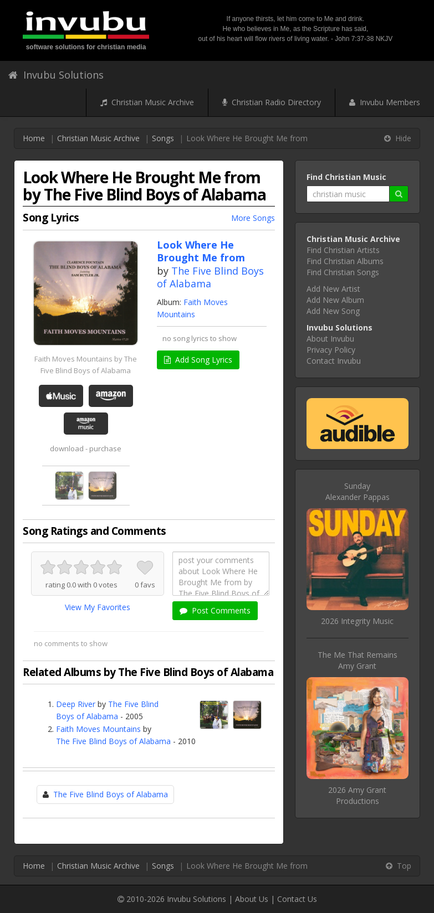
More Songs (253, 218)
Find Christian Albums (345, 261)
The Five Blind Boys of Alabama (210, 277)
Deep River (75, 704)
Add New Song (333, 311)
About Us (251, 899)
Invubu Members (384, 102)
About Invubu (330, 338)
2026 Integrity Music (357, 621)
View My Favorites (97, 607)
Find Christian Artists (343, 250)
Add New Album (335, 300)
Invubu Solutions (56, 74)
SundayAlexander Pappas (357, 491)
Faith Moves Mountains (98, 729)
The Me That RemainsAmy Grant (357, 660)
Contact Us (297, 899)
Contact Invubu (334, 360)
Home (34, 138)
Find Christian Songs (343, 272)
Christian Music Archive (147, 102)
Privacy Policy (331, 349)
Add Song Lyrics (198, 359)
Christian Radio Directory (271, 102)
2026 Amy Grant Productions (357, 795)
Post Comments (215, 610)
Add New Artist (333, 288)
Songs (163, 138)
